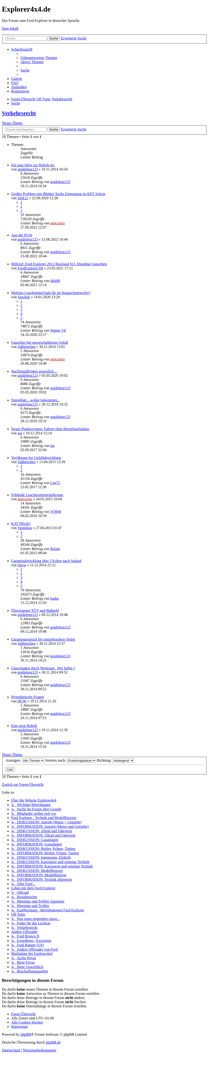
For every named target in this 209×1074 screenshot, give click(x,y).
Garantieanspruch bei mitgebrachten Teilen (43, 639)
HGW (22, 701)
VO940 (55, 512)
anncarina (57, 223)
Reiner (55, 549)
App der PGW (22, 235)
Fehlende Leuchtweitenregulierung (37, 495)
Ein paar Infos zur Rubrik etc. (33, 165)
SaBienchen (26, 347)
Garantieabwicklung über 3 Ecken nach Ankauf (46, 561)
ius (20, 433)
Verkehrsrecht (19, 113)
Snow (22, 565)
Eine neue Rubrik (24, 726)
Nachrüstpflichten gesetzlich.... (34, 371)
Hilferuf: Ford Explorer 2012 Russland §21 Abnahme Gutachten (59, 264)
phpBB (25, 1034)
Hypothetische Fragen (27, 697)
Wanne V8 (58, 330)
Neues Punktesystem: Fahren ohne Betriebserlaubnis (50, 429)
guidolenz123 (28, 169)
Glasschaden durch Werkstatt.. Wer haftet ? (43, 668)
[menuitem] (38, 58)
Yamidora (24, 528)
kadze (54, 598)
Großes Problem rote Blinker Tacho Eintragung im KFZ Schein (58, 194)
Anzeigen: (25, 760)
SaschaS (24, 297)
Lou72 (55, 483)
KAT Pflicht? (21, 524)
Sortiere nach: (70, 760)
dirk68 (55, 281)
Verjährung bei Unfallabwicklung (36, 458)
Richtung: (115, 760)
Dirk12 (23, 198)
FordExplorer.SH (30, 268)
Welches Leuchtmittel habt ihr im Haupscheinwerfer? (51, 293)
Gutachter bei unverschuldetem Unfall (39, 342)
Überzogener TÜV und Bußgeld (35, 610)
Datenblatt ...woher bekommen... (35, 400)
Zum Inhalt (10, 28)
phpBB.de (53, 1042)
